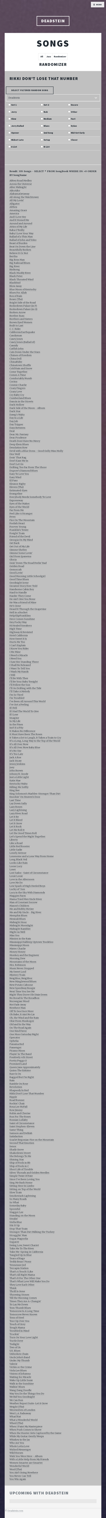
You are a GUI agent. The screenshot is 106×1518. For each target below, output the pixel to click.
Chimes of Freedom (20, 355)
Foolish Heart (17, 523)
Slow (13, 119)
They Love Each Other (22, 1284)
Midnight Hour (18, 922)
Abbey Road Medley (20, 180)
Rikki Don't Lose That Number (43, 78)
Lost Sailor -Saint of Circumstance (28, 872)
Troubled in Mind (19, 1330)
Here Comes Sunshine (22, 619)
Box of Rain (15, 296)
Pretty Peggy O (18, 1060)
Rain (12, 1080)
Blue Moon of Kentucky (22, 289)
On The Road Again (20, 1027)
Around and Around (20, 223)
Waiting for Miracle (20, 1377)
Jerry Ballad (17, 126)
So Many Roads (18, 1199)
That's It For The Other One (24, 1278)
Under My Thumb (19, 1360)
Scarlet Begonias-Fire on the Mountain (31, 1139)
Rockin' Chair (17, 1103)
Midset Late (17, 140)
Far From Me (16, 510)
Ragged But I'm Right (21, 1077)
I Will (12, 675)
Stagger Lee (16, 1212)
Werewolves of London (22, 1410)
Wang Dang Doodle (20, 1390)
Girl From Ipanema (20, 556)
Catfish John (16, 348)
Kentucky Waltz (18, 783)
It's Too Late (16, 754)
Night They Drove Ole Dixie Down (28, 994)
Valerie (13, 1363)
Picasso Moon (17, 1050)
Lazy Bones (15, 806)
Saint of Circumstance (21, 1123)
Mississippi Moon (19, 945)
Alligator (14, 203)
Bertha (13, 256)
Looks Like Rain (18, 862)
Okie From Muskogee (21, 1021)
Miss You (14, 935)
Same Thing (16, 1129)
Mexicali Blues (17, 918)
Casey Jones (16, 338)
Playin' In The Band (20, 1054)
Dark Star (15, 411)
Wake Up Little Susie (21, 1380)
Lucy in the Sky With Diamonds (27, 892)
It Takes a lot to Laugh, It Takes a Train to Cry (35, 737)
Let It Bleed (15, 820)
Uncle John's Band (19, 1357)
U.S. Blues (14, 1350)
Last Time (15, 800)
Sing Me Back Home (20, 1182)
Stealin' (13, 1218)
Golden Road (16, 566)
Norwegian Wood (19, 1001)
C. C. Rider (15, 328)
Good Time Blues (19, 579)
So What (14, 1202)
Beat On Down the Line (22, 246)
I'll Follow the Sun (19, 684)
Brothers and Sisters (21, 319)
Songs (53, 43)
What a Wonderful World (23, 1419)
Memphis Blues (18, 915)
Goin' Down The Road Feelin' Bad (28, 563)
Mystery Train (17, 974)
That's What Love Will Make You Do (29, 1281)
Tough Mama (17, 1327)
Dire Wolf (14, 454)
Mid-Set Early (78, 133)
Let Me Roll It (17, 830)
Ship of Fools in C (19, 1166)
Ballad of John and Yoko (22, 240)
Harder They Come (20, 595)
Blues (46, 126)
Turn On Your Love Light (23, 1337)
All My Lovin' (16, 200)
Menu (99, 4)
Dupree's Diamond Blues (23, 470)
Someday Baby (17, 1205)
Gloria (13, 559)
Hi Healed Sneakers (20, 625)
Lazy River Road (18, 813)
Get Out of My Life (19, 546)
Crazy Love (15, 391)
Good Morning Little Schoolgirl (27, 576)
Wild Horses (16, 1452)
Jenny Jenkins (17, 764)
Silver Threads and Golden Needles (29, 1172)
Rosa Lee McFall (18, 1106)
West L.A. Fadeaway (20, 1413)
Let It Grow (15, 823)
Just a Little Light (19, 777)
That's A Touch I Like (21, 1271)
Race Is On (15, 1073)
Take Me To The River (21, 1248)
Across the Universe (20, 184)
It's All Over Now (18, 744)
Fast (73, 119)
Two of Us (15, 1347)
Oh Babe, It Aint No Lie (22, 1014)
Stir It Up (14, 1225)
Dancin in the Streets (21, 401)
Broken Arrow (17, 312)
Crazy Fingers (17, 388)
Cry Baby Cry (16, 394)
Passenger (15, 1047)
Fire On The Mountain (22, 520)
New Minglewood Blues (22, 981)
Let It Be (14, 816)
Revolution (15, 1087)
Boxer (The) (16, 299)
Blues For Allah (18, 292)
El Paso (13, 480)
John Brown (16, 770)
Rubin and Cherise (19, 1113)
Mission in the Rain (20, 938)
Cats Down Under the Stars (24, 352)
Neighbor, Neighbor (20, 978)
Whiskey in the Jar (19, 1439)
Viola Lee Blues (18, 1370)
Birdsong (14, 269)
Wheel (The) (16, 1423)
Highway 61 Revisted (21, 632)
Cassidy (13, 345)
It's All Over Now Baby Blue (24, 747)
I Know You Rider (19, 648)
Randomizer (60, 56)
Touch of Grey (17, 1324)
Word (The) (15, 1469)
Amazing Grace (18, 210)
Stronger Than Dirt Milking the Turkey (31, 1231)
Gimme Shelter (18, 549)
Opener (15, 133)
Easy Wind (15, 477)
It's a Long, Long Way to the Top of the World (34, 740)
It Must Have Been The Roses (25, 734)
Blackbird (14, 282)
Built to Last (16, 325)
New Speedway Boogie (22, 988)
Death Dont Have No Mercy (24, 441)
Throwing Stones (19, 1294)
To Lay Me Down (18, 1304)
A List (14, 147)
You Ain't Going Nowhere (23, 1472)
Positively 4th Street (21, 1057)
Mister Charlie (17, 948)
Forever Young (17, 526)
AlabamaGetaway (19, 193)
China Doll (15, 358)
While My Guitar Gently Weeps (26, 1436)
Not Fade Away (17, 1004)
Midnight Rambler (20, 928)
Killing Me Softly (18, 787)
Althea (13, 206)
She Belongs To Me (20, 1156)
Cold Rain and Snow (20, 368)
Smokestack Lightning (22, 1195)
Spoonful (14, 1209)
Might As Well (17, 932)
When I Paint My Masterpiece (25, 1426)
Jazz (48, 56)
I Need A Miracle (18, 655)
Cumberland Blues (20, 398)
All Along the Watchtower (24, 197)
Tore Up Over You (19, 1321)
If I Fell (13, 708)
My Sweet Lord (17, 971)
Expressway (16, 500)
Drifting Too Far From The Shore (28, 467)
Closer (74, 140)
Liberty (13, 839)
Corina (13, 381)
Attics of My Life (18, 226)
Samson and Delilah (20, 1133)
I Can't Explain (17, 645)
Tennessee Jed (17, 1265)
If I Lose (13, 714)
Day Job (13, 421)
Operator (14, 1037)
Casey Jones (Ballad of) (22, 342)
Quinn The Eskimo (20, 1070)
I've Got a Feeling (19, 704)
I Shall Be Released (20, 665)
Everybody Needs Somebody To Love (30, 497)
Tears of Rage (17, 1258)
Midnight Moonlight (21, 925)
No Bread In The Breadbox (24, 998)
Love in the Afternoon (21, 879)
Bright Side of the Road (22, 302)
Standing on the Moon (22, 1215)
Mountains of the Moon (22, 961)
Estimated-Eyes (18, 490)
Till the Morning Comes (23, 1297)
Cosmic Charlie (18, 385)
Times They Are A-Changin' (25, 1301)
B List (47, 147)
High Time (15, 628)
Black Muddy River (20, 272)
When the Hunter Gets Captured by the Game (35, 1433)
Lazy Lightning (18, 810)
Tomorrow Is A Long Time (24, 1311)
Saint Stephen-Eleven (22, 1126)
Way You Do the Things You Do (26, 1393)
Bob (46, 112)
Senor (12, 1146)
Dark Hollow (16, 404)
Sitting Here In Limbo (21, 1185)
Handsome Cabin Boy (21, 589)
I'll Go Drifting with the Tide (25, 688)
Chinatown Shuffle (20, 365)
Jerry (14, 112)
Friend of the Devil (19, 536)
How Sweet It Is (18, 638)
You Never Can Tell (20, 1475)
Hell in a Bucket (18, 612)
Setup (47, 140)
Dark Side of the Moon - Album (27, 408)
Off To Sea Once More (21, 1011)
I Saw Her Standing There (24, 661)
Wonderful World (19, 1466)
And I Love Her (17, 216)
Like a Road (15, 843)
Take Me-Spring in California (26, 1251)
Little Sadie (15, 849)
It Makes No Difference (22, 731)
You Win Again (17, 1479)
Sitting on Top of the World (24, 1189)
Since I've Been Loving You (24, 1179)
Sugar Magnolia (18, 1238)
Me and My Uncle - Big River (25, 912)
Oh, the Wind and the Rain (24, 1017)
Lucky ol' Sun (17, 889)
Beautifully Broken (20, 249)
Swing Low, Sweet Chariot (24, 1245)
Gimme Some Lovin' (20, 553)
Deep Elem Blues (19, 444)
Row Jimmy (15, 1110)
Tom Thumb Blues (20, 1307)
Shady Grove (16, 1149)
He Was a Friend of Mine (22, 602)
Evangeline (15, 493)
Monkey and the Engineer (24, 955)
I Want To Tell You (19, 668)
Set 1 (14, 105)
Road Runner (17, 1100)
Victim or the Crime (20, 1367)
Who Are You (16, 1442)
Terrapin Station (19, 1268)
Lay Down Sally (18, 803)
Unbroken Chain (18, 1353)
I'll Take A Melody (19, 691)
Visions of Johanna (20, 1373)
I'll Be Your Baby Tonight (23, 681)
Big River (14, 266)
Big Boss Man (17, 259)
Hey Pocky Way (18, 622)
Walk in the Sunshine (21, 1383)
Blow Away (15, 286)
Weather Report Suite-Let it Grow (28, 1403)
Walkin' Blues (17, 1386)
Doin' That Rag (17, 457)
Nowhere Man (17, 1007)
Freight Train (17, 533)
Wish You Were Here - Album (26, 1456)
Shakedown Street (20, 1153)
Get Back (14, 543)
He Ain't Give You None (22, 599)
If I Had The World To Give (24, 711)
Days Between (17, 427)
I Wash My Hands (19, 671)
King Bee (14, 790)
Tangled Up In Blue (20, 1255)
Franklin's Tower (19, 529)
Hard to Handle (18, 592)
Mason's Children (19, 905)
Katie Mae (15, 780)
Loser (12, 869)
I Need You (15, 658)
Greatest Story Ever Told (23, 586)
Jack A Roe (15, 757)
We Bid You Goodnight (22, 1396)
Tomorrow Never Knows (23, 1314)
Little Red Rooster (19, 846)
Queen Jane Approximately (24, 1067)
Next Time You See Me (22, 991)
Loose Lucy (15, 866)
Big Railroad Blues (19, 263)
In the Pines (16, 724)
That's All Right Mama (22, 1274)
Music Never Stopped (21, 968)
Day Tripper (16, 424)
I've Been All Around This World (27, 701)
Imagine (14, 717)
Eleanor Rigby (17, 483)
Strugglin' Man (18, 1235)
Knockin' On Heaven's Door (24, 796)
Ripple (13, 1096)
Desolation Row (18, 447)
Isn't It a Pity (16, 727)
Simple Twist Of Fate (21, 1175)
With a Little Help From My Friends (29, 1459)
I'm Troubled (16, 698)
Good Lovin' (16, 572)
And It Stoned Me (19, 220)
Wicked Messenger (20, 1449)
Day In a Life (16, 417)
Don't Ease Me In (18, 460)
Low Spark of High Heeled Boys (27, 886)
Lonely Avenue (17, 852)
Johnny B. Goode (18, 773)
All (41, 56)
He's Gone (15, 605)
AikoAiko (14, 190)
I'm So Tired (16, 694)
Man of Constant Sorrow (23, 902)
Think (13, 1288)
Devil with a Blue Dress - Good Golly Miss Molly (36, 450)
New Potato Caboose (21, 984)
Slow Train (15, 1192)
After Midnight (17, 187)
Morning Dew (17, 958)
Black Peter (16, 276)
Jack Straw (15, 760)
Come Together (18, 371)
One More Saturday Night (24, 1034)
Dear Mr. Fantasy (18, 434)
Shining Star (16, 1159)
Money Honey (17, 951)
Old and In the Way (20, 1024)
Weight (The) (16, 1406)
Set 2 (46, 105)
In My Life (14, 721)
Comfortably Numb (20, 378)
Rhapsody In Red (19, 1090)
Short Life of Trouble (21, 1169)
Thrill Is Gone (17, 1291)
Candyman (15, 335)
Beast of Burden (18, 243)
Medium (48, 119)
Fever (12, 516)
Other (74, 112)
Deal (12, 431)
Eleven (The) (16, 487)
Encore (74, 105)
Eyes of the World (19, 507)
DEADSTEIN (53, 20)
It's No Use (15, 750)
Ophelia (13, 1040)
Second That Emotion (21, 1143)
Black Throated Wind (21, 279)
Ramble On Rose (18, 1083)
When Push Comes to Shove (25, 1429)
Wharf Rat (15, 1416)
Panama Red (16, 1044)
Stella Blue (15, 1222)
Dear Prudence (17, 437)
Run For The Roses (20, 1116)
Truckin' (14, 1334)
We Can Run (16, 1400)
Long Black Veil (18, 859)
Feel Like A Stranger (21, 513)
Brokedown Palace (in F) (23, 305)
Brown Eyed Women (20, 322)
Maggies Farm (17, 895)
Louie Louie (16, 876)
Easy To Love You (19, 473)
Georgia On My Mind (21, 539)
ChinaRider (15, 361)
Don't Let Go (16, 464)
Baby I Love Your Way (21, 233)
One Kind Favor (18, 1030)
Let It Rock (15, 826)
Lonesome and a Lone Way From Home (31, 856)
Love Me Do (16, 882)
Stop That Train (18, 1228)
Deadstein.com (15, 1510)
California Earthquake (22, 332)
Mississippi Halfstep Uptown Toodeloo (31, 942)
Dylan (74, 126)
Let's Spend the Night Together (27, 836)
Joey (11, 767)
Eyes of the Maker (19, 503)
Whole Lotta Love (19, 1446)
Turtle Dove (16, 1340)
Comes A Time (17, 375)
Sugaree (14, 1241)
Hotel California (18, 635)
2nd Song (48, 133)
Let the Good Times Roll (23, 833)
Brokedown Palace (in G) (23, 309)
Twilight (14, 1344)
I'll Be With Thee (18, 678)
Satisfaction (16, 1136)
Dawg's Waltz (17, 414)
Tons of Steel (16, 1317)
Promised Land (18, 1063)
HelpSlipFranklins (20, 615)
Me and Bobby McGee (21, 908)
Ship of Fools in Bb (19, 1162)
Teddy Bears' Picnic (20, 1261)
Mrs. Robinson (17, 965)
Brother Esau (16, 315)
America (14, 213)
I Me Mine (15, 651)
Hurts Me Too (17, 642)
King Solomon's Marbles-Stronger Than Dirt (34, 793)
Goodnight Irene (19, 582)
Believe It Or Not (18, 253)
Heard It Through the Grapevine (27, 609)
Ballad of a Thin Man (21, 236)
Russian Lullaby (18, 1119)
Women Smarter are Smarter (26, 1462)
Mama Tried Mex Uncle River (25, 899)
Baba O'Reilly (16, 230)
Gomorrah (15, 569)
